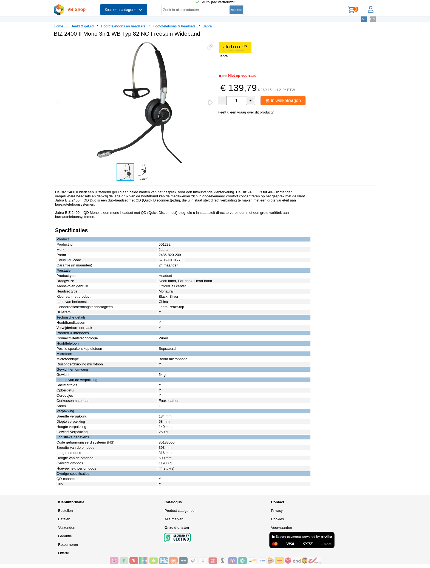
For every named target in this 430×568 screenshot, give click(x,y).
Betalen (64, 519)
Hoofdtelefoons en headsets (123, 26)
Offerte (63, 553)
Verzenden (66, 528)
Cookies (277, 519)
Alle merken (174, 519)
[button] (210, 46)
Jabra (207, 26)
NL (364, 19)
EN (372, 19)
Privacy (277, 511)
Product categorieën (180, 511)
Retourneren (68, 545)
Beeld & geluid (82, 26)
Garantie (65, 536)
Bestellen (65, 511)
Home (58, 26)
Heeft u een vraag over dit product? (246, 112)
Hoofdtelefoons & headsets (174, 26)
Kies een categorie (124, 9)
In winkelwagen (283, 100)
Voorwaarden (281, 528)
